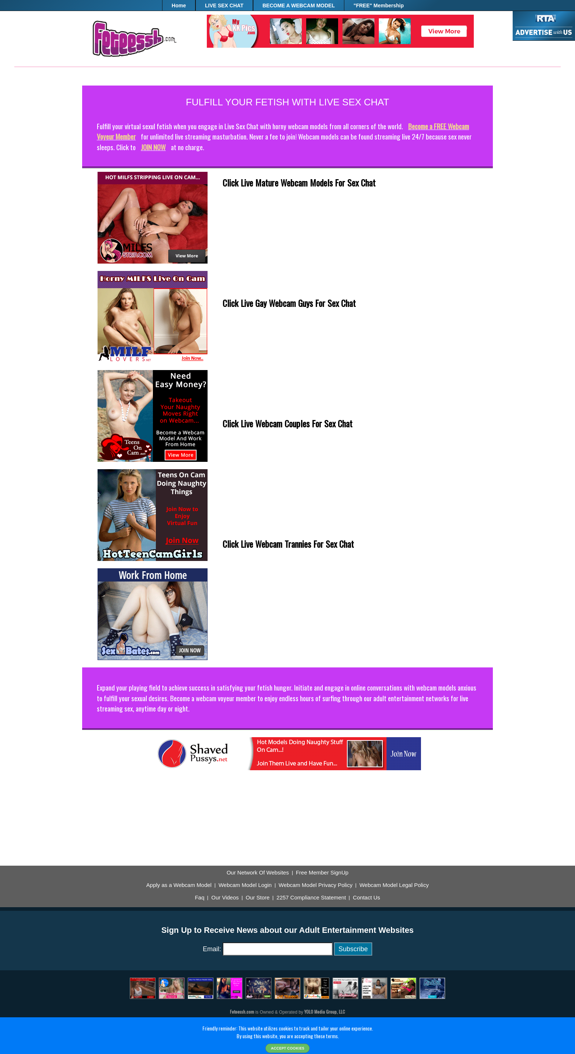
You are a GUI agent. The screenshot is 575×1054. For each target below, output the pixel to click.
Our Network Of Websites (258, 872)
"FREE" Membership (379, 5)
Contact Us (366, 897)
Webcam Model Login (245, 885)
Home (179, 5)
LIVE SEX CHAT (224, 5)
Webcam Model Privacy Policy (315, 885)
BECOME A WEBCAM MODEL (299, 5)
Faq (199, 897)
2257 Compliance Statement (311, 897)
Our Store (258, 897)
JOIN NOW (153, 147)
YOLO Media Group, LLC (324, 1011)
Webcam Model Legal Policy (394, 885)
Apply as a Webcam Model (179, 885)
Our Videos (225, 897)
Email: (212, 949)
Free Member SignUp (322, 872)
